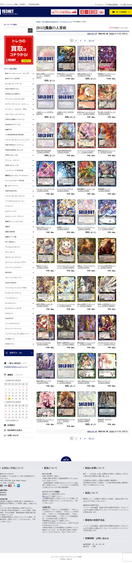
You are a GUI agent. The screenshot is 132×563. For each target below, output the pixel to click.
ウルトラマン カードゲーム (15, 114)
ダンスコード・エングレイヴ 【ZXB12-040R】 (107, 228)
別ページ (45, 496)
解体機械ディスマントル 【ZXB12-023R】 (86, 190)
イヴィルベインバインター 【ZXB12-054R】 (66, 305)
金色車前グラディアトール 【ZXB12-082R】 (66, 382)
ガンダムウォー (10, 303)
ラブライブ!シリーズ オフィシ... (17, 104)
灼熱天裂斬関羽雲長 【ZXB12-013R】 (64, 151)
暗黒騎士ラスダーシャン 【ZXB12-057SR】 (107, 75)
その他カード (10, 339)
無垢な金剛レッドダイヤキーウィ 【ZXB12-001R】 (45, 76)
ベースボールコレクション (15, 201)
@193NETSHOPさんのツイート (15, 367)
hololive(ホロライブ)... (13, 124)
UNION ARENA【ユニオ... (14, 150)
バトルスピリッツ (11, 298)
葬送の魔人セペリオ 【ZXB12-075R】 (43, 382)
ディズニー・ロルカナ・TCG (15, 109)
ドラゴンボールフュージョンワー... (18, 140)
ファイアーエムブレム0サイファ (17, 334)
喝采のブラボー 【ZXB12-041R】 (42, 267)
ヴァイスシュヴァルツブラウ (15, 262)
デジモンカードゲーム (13, 293)
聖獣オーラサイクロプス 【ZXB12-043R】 (86, 267)
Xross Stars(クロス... (12, 89)
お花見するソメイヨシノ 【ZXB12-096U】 (45, 420)
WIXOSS (8, 272)
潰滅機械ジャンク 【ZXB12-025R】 (104, 190)
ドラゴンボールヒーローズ (15, 196)
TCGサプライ (10, 344)
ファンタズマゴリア (12, 323)
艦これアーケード (11, 186)
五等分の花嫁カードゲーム (15, 119)
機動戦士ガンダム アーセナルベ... (17, 175)
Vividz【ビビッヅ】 (12, 165)
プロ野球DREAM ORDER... (15, 135)
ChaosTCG (9, 318)
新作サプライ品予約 (12, 79)
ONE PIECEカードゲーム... (15, 145)
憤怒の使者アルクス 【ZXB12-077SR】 (84, 75)
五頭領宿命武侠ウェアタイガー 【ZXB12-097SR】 (66, 421)
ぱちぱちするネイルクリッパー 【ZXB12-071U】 (107, 343)
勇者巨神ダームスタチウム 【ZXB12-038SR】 (66, 75)
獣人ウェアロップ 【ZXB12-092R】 (104, 382)
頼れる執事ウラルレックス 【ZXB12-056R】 (86, 305)
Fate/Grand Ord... (11, 191)
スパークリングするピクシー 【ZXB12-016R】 (86, 151)
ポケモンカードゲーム (13, 257)
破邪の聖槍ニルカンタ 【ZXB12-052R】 (44, 305)
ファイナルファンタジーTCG (15, 288)
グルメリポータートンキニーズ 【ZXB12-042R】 (66, 267)
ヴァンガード (10, 252)
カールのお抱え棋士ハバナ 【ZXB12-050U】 (107, 267)
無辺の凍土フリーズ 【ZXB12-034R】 (43, 228)
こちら (52, 521)
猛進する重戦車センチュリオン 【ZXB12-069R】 (66, 343)
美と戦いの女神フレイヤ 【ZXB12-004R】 (107, 113)
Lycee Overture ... (11, 283)
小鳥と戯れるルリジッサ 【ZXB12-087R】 (86, 382)
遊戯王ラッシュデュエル (14, 221)
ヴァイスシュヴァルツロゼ (15, 99)
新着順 (111, 34)
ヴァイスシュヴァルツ (13, 267)
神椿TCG (8, 130)
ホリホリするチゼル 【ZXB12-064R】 (43, 343)
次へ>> (91, 40)
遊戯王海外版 (10, 232)
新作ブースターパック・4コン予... (17, 73)
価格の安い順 (92, 34)
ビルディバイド (10, 211)
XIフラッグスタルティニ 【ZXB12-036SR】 (86, 228)
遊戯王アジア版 (10, 237)
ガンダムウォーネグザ (13, 308)
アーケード (9, 206)
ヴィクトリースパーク (13, 329)
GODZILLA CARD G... (13, 94)
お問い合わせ (127, 5)
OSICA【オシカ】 (11, 155)
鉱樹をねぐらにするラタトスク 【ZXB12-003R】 (86, 113)
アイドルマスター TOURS (14, 181)
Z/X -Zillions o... (10, 242)
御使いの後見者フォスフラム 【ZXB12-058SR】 (107, 305)
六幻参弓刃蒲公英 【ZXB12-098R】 (83, 420)
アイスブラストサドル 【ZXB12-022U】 (65, 190)
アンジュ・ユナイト (12, 160)
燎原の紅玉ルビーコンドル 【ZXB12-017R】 (107, 151)
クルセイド (9, 313)
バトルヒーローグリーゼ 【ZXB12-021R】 (45, 190)
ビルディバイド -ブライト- (14, 216)
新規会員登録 (113, 5)
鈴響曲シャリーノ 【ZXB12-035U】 (63, 228)
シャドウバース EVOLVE (14, 170)
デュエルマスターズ (12, 247)
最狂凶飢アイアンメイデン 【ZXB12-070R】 (86, 343)
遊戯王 (7, 227)
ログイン (100, 5)
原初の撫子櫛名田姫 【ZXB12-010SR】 (43, 151)
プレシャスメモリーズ (13, 278)
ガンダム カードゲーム (13, 84)
